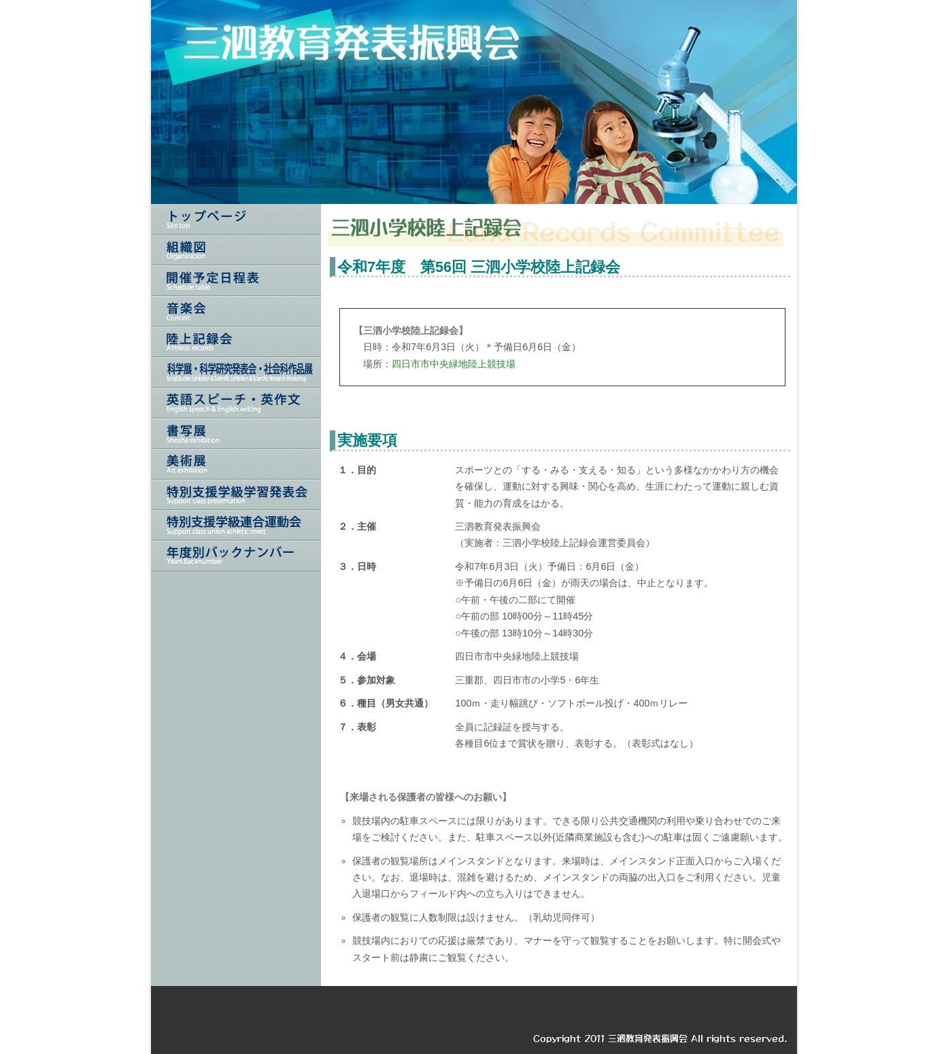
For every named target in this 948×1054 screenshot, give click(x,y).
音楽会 (236, 311)
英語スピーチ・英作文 (236, 403)
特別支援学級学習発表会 (236, 494)
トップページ (236, 219)
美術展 (236, 464)
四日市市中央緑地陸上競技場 (453, 363)
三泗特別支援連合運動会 (236, 525)
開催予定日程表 (236, 280)
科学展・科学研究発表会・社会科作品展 (236, 372)
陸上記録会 (236, 341)
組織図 (236, 250)
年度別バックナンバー (236, 556)
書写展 (236, 433)
